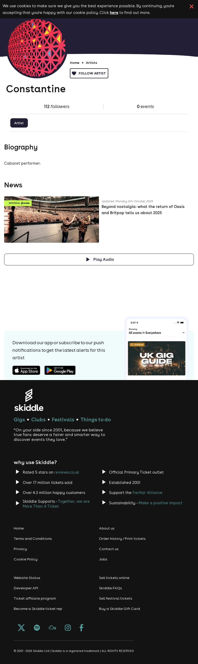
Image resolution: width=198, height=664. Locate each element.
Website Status (27, 577)
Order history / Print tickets (122, 538)
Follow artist (89, 73)
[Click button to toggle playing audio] (99, 259)
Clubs (38, 419)
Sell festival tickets (115, 598)
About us (106, 528)
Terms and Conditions (33, 538)
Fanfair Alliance (147, 492)
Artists (91, 62)
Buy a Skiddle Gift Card (119, 608)
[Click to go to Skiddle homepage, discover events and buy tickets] (29, 399)
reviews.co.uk (66, 472)
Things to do (95, 419)
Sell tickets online (114, 577)
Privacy (20, 549)
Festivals (63, 419)
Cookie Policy (26, 559)
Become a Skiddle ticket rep (38, 608)
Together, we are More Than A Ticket (56, 504)
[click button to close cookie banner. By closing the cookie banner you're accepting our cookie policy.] (191, 6)
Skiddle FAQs (110, 588)
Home (74, 62)
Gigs (19, 419)
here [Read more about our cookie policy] (114, 12)
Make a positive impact (160, 502)
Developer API (26, 588)
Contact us (109, 549)
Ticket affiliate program (35, 598)
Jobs (103, 559)
